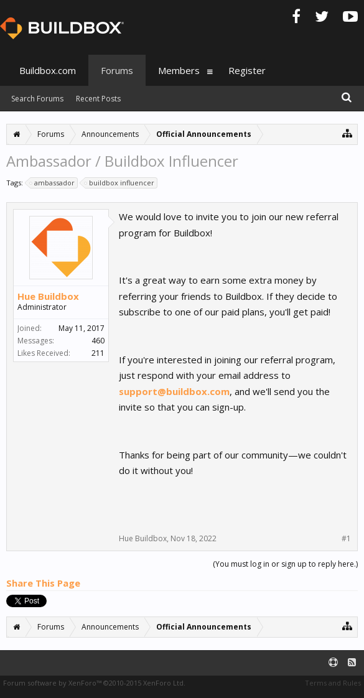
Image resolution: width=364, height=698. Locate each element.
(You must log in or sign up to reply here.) (285, 564)
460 (98, 340)
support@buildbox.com (174, 391)
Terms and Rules (333, 682)
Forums (117, 70)
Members (179, 70)
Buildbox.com (47, 70)
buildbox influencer (119, 182)
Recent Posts (98, 98)
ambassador (52, 182)
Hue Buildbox (48, 296)
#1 (346, 539)
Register (247, 70)
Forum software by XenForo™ (94, 682)
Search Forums (37, 98)
